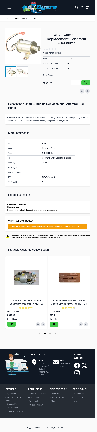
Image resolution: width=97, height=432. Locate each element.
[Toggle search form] (77, 7)
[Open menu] (9, 7)
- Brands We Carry (57, 397)
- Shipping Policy (12, 404)
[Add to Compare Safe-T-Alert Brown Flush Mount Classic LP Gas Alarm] (86, 324)
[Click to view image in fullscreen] (23, 45)
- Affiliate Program (35, 405)
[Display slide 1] (45, 333)
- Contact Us (77, 397)
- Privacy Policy (34, 397)
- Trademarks (33, 401)
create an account (71, 226)
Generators (25, 18)
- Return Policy (11, 408)
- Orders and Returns (14, 411)
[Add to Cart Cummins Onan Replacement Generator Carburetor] (11, 324)
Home (7, 18)
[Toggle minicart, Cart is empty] (87, 7)
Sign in (57, 226)
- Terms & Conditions (37, 394)
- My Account (10, 394)
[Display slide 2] (50, 333)
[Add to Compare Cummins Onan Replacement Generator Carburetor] (43, 324)
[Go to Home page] (39, 7)
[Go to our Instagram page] (77, 373)
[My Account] (82, 7)
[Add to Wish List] (82, 91)
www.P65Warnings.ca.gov (52, 237)
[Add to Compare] (87, 91)
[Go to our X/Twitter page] (84, 365)
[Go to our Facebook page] (77, 365)
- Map (74, 401)
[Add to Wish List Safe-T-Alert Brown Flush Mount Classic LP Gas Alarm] (81, 324)
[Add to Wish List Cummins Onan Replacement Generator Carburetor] (38, 324)
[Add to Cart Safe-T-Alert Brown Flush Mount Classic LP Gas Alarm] (54, 324)
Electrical (15, 18)
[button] (50, 49)
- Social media (78, 394)
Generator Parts (37, 18)
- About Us (54, 394)
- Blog (52, 401)
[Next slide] (55, 333)
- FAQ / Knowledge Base (13, 398)
